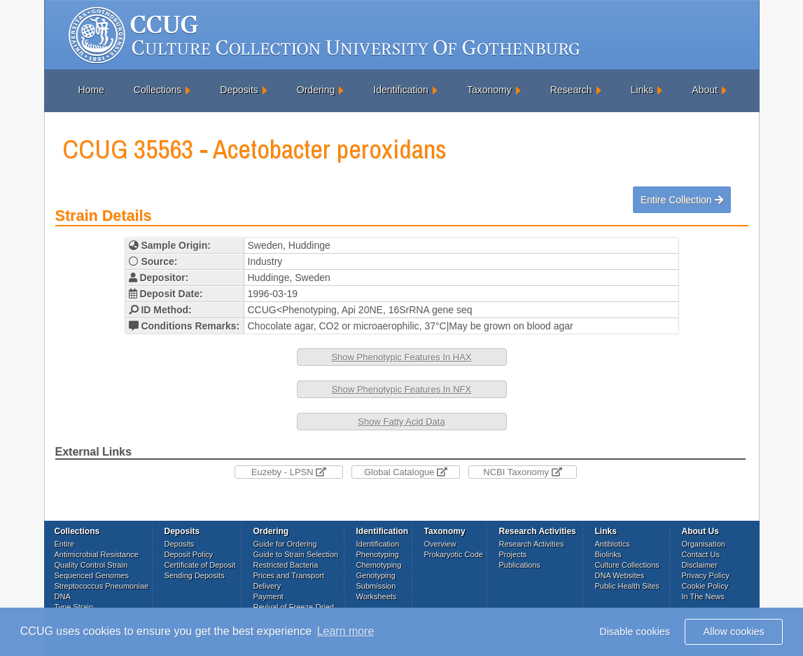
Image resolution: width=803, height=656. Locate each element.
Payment (268, 596)
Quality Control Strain (91, 565)
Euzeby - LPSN (289, 472)
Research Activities (531, 544)
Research (571, 89)
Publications (519, 565)
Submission (376, 586)
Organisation (703, 544)
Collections (157, 89)
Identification (400, 89)
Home (91, 89)
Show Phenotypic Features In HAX (401, 357)
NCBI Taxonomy (522, 472)
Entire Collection (682, 199)
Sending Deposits (195, 575)
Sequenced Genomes (92, 575)
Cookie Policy (705, 586)
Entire (65, 544)
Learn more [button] (346, 631)
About (705, 89)
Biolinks (608, 554)
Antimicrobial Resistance (97, 554)
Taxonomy (489, 89)
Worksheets (376, 596)
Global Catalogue (405, 472)
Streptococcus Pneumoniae (102, 586)
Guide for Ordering (285, 544)
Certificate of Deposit (200, 565)
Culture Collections (627, 565)
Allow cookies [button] (734, 631)
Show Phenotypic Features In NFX (401, 389)
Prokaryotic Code (453, 554)
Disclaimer (700, 565)
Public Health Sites (627, 586)
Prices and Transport (289, 575)
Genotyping (376, 575)
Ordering (316, 89)
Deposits (239, 89)
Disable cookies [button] (634, 631)
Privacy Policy (705, 575)
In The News (703, 596)
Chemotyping (379, 565)
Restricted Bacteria (286, 565)
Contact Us (701, 554)
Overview (440, 544)
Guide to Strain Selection (296, 554)
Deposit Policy (189, 554)
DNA (63, 596)
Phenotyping (377, 554)
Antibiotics (612, 544)
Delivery (267, 586)
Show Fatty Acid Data (401, 421)
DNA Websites (620, 575)
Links (642, 89)
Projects (513, 554)
